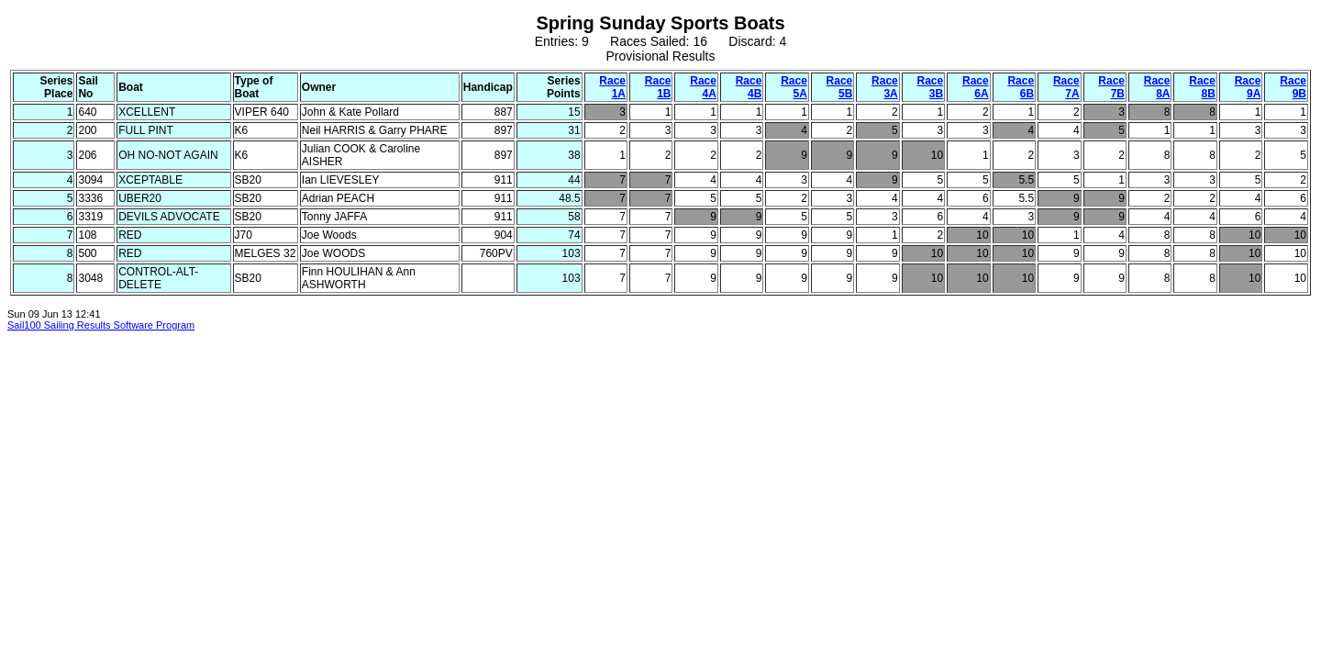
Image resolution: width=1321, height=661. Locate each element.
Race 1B (658, 87)
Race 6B (1020, 87)
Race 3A (884, 87)
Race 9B (1293, 87)
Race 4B (749, 87)
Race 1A (612, 87)
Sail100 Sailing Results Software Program (100, 324)
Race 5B (840, 87)
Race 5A (794, 87)
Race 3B (930, 87)
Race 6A (975, 87)
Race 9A (1248, 87)
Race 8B (1202, 87)
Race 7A (1066, 87)
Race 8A (1157, 87)
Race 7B (1111, 87)
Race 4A (703, 87)
